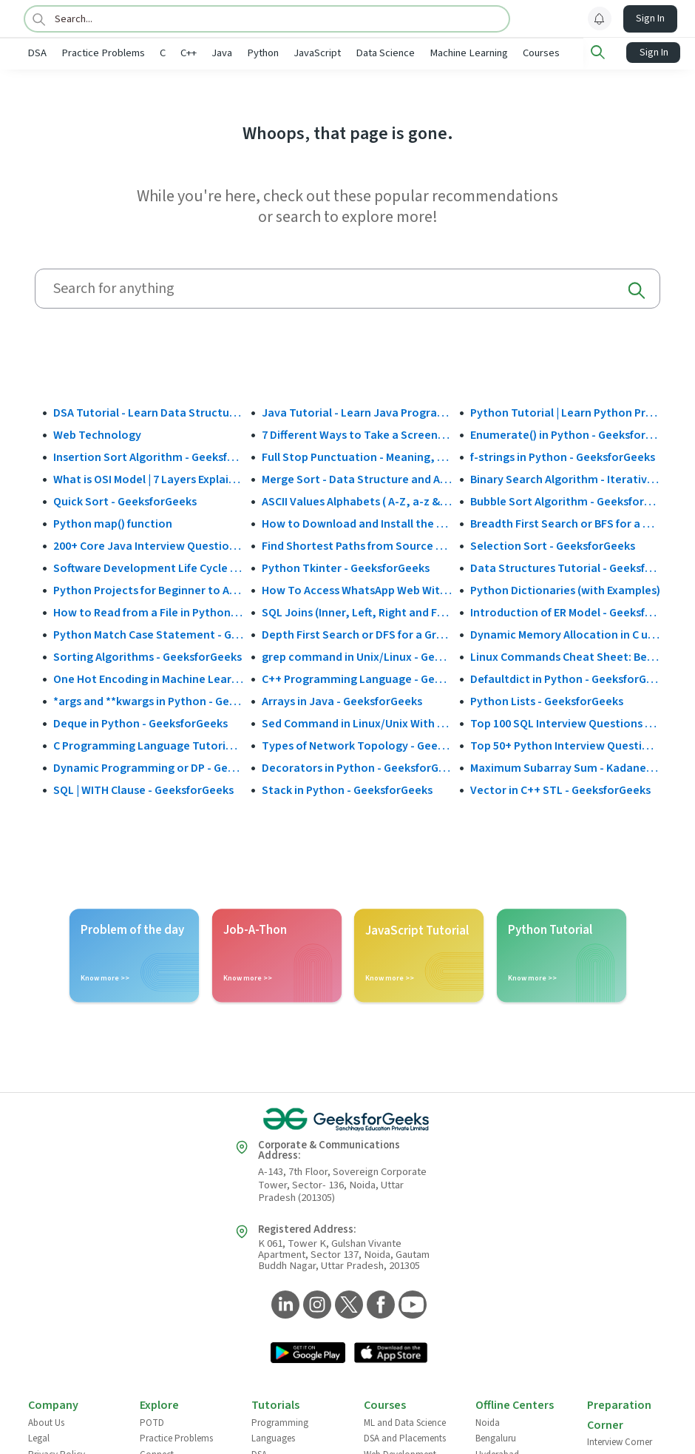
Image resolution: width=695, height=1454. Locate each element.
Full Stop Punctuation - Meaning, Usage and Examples (357, 456)
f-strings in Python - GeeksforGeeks (562, 456)
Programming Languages (279, 1429)
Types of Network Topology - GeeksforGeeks (357, 744)
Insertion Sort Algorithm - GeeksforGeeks (148, 456)
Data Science (434, 53)
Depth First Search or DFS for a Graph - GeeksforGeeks (357, 633)
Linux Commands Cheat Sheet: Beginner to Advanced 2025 (565, 655)
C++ (237, 53)
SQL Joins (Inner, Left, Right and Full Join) (357, 611)
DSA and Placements (405, 1437)
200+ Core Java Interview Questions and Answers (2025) (148, 544)
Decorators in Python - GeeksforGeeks (357, 766)
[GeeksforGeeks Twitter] (347, 1305)
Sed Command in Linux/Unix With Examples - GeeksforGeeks (357, 722)
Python (312, 53)
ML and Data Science (405, 1421)
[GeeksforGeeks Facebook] (379, 1305)
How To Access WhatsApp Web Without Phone (357, 589)
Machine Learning (517, 53)
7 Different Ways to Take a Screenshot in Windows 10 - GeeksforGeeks (357, 433)
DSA (85, 53)
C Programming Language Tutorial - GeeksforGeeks (148, 744)
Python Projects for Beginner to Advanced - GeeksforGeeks (148, 589)
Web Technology (97, 433)
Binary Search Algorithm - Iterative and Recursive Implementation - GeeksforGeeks (565, 478)
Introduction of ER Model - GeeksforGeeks (565, 611)
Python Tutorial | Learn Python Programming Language (565, 411)
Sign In (650, 18)
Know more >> (105, 977)
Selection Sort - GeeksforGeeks (552, 544)
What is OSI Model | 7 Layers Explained (148, 478)
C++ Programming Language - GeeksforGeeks (357, 678)
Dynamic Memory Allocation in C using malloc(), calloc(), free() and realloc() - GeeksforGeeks (565, 633)
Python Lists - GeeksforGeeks (546, 700)
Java (270, 53)
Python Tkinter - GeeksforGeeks (346, 567)
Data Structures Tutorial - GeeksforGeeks (565, 567)
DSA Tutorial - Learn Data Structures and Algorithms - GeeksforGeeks (148, 411)
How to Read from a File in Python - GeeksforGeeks (148, 611)
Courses (590, 53)
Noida (487, 1421)
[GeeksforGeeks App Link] (308, 1353)
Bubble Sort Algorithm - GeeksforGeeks (565, 500)
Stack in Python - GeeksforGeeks (347, 789)
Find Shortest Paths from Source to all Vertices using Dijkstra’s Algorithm (357, 544)
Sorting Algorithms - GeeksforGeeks (147, 655)
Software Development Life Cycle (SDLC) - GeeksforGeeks (148, 567)
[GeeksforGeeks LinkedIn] (283, 1305)
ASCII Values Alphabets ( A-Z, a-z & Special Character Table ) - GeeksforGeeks (357, 500)
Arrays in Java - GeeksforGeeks (342, 700)
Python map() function (112, 522)
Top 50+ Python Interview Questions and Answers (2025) (565, 744)
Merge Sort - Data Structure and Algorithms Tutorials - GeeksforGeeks (357, 478)
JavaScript (366, 53)
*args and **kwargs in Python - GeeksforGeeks (148, 700)
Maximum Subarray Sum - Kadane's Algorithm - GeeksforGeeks (565, 766)
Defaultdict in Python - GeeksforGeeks (565, 678)
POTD (152, 1421)
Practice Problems (152, 53)
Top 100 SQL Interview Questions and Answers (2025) (565, 722)
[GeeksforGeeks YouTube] (411, 1305)
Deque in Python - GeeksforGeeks (140, 722)
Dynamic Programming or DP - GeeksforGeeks (148, 766)
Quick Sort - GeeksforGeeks (125, 500)
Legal (39, 1437)
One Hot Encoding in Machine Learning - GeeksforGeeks (148, 678)
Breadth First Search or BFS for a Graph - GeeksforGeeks (565, 522)
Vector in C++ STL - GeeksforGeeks (560, 789)
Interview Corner (619, 1441)
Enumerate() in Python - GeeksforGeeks (565, 433)
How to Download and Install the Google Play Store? (357, 522)
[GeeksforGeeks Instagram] (315, 1305)
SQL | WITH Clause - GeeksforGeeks (143, 789)
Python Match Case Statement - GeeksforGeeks (148, 633)
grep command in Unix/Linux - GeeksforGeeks (357, 655)
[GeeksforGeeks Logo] (347, 1118)
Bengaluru (495, 1437)
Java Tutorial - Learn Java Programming (357, 411)
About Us (46, 1421)
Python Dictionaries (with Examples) (565, 589)
